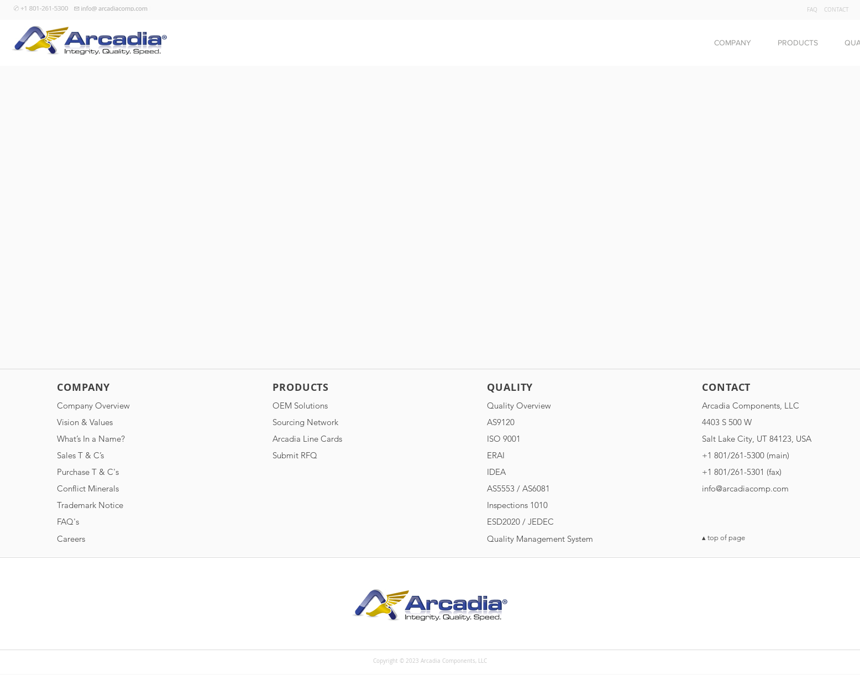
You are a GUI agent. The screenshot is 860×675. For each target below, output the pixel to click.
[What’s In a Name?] (116, 438)
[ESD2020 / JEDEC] (546, 521)
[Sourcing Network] (331, 422)
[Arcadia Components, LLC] (761, 405)
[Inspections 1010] (546, 504)
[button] (732, 42)
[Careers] (116, 538)
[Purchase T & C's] (116, 471)
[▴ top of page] (761, 538)
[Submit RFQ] (331, 455)
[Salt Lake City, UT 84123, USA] (761, 438)
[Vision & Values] (116, 422)
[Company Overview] (116, 405)
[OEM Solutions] (331, 405)
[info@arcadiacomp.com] (761, 488)
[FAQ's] (116, 521)
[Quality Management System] (546, 538)
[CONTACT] (836, 10)
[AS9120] (546, 422)
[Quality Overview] (546, 405)
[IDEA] (546, 471)
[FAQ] (811, 10)
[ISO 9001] (546, 438)
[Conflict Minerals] (116, 488)
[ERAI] (546, 455)
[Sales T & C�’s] (116, 455)
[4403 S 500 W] (761, 422)
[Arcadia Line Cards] (331, 438)
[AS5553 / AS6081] (546, 488)
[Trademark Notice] (116, 504)
